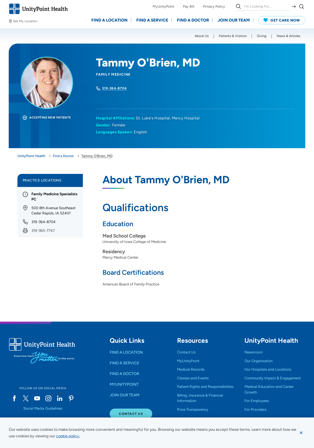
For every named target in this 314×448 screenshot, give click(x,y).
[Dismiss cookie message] (301, 433)
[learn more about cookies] (68, 436)
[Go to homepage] (38, 9)
